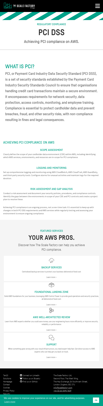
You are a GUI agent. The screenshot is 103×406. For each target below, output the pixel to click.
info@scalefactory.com (63, 387)
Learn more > (51, 277)
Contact (6, 384)
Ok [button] (96, 400)
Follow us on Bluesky (30, 378)
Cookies (6, 387)
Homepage (7, 381)
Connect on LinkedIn (29, 375)
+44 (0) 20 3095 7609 (62, 390)
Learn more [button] (9, 402)
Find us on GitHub (29, 381)
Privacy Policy (8, 390)
